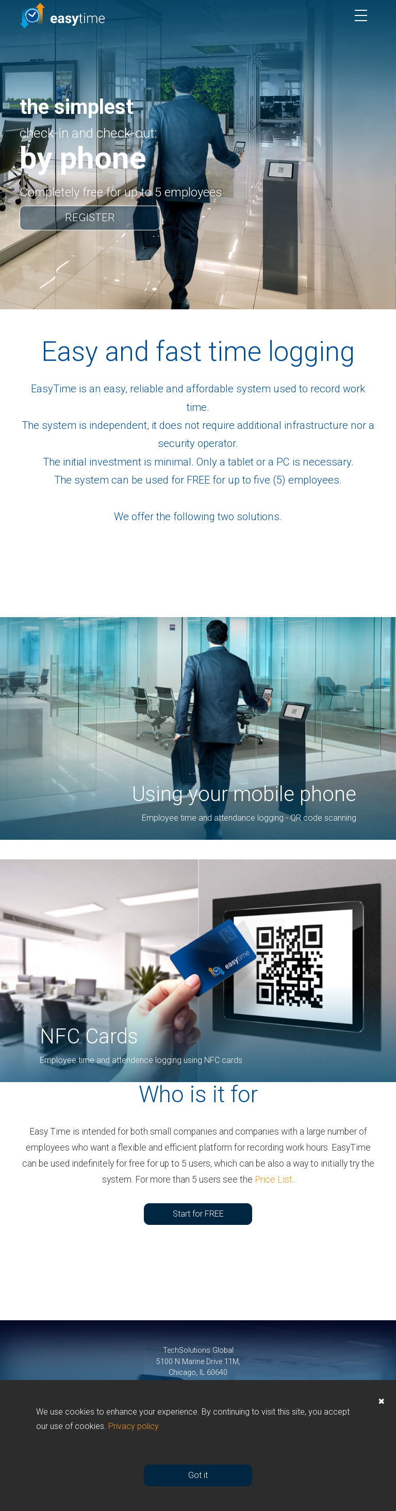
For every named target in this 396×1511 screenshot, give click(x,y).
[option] (198, 154)
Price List (273, 1179)
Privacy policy (133, 1426)
